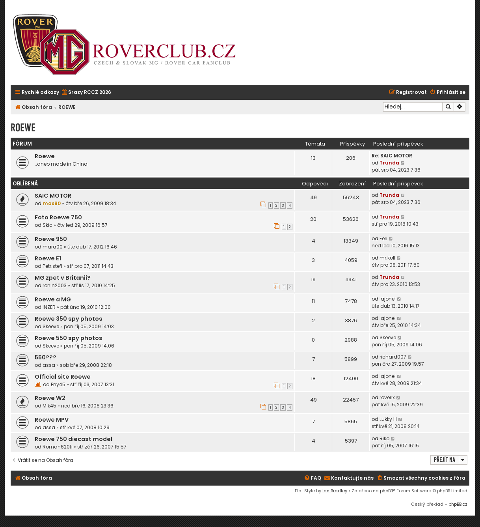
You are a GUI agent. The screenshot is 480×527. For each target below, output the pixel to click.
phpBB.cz (457, 504)
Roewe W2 (50, 398)
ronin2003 (55, 285)
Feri (383, 238)
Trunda (389, 162)
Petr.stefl (52, 266)
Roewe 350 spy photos (68, 319)
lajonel (388, 298)
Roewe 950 (51, 239)
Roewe (45, 156)
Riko (384, 438)
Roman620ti (58, 446)
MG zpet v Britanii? (63, 278)
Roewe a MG (53, 299)
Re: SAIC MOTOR (392, 155)
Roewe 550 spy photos (68, 338)
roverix (387, 397)
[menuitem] (86, 92)
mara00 (53, 246)
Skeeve (51, 326)
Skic (47, 225)
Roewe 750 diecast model (73, 439)
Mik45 (49, 405)
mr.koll (387, 257)
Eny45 (58, 384)
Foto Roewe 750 (58, 217)
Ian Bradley (334, 491)
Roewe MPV (52, 420)
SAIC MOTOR (53, 196)
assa (49, 365)
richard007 (393, 356)
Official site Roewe (63, 377)
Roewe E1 (48, 258)
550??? (45, 357)
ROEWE (23, 127)
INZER (49, 307)
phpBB (386, 491)
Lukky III (388, 419)
